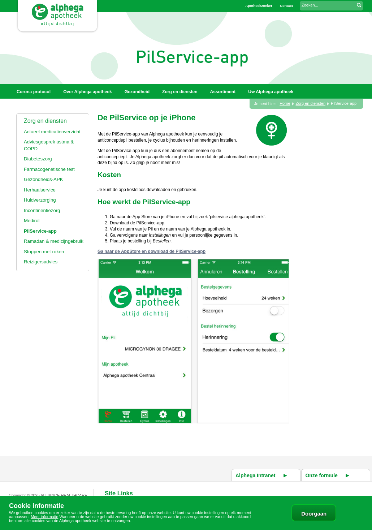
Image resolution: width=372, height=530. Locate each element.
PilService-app (40, 231)
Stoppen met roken (44, 251)
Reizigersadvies (40, 261)
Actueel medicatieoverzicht (52, 131)
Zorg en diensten (45, 121)
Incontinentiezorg (42, 210)
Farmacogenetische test (49, 169)
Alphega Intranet (255, 475)
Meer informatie (44, 516)
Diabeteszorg (38, 158)
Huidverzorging (40, 200)
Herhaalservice (40, 190)
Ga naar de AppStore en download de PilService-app (152, 251)
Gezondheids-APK (43, 179)
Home (285, 103)
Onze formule (321, 475)
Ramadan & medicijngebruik (53, 241)
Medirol (31, 220)
